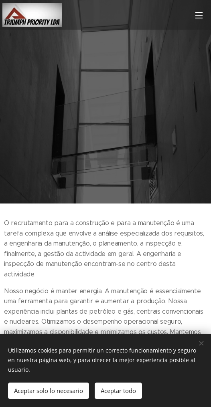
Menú (199, 15)
